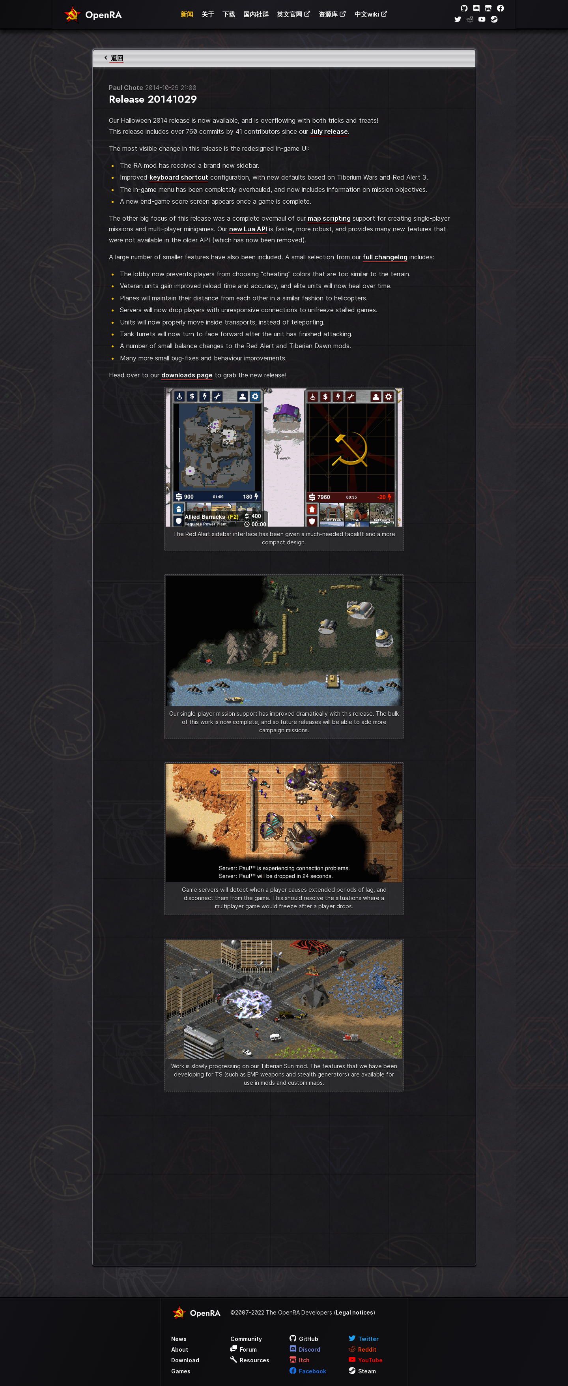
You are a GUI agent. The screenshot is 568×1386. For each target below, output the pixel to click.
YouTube (366, 1360)
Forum (243, 1349)
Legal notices (354, 1312)
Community (246, 1338)
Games (181, 1371)
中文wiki (371, 14)
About (179, 1349)
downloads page (187, 375)
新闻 (187, 14)
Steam (362, 1371)
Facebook (308, 1371)
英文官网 (294, 14)
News (179, 1338)
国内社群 (256, 14)
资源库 (332, 14)
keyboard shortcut (178, 177)
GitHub (304, 1338)
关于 (208, 14)
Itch (300, 1360)
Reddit (363, 1349)
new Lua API (248, 229)
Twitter (364, 1338)
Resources (250, 1360)
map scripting (329, 218)
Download (185, 1360)
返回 (113, 58)
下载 (228, 14)
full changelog (385, 257)
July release (329, 131)
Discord (305, 1349)
